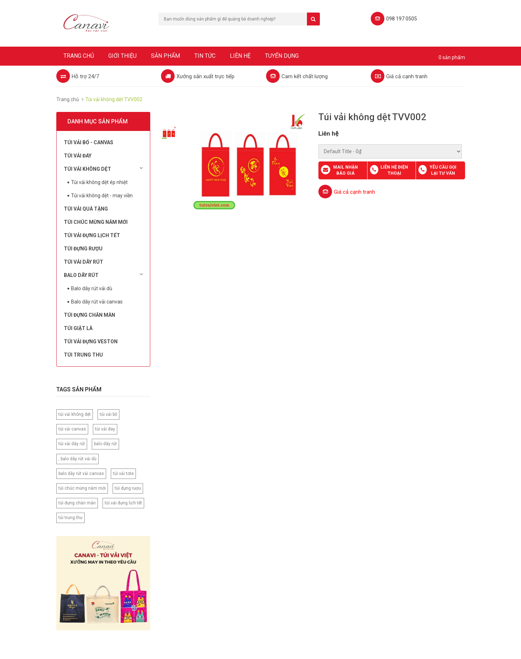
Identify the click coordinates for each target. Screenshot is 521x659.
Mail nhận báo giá (345, 170)
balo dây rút (105, 443)
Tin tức (204, 55)
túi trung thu (70, 517)
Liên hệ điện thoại (394, 170)
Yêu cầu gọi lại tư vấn (443, 170)
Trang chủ (78, 55)
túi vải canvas (72, 429)
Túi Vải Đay (77, 156)
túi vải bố (108, 414)
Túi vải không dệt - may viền (102, 195)
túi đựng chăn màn (77, 502)
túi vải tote (123, 473)
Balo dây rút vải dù (91, 288)
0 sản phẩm (452, 57)
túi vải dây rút (71, 443)
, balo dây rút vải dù (77, 458)
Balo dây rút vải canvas (97, 302)
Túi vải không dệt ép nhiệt (99, 182)
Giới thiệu (122, 55)
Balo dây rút (103, 275)
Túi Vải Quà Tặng (86, 209)
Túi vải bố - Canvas (88, 142)
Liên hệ (240, 55)
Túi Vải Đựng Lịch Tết (92, 235)
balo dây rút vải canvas (81, 473)
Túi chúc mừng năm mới (96, 222)
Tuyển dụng (282, 55)
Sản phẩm (165, 55)
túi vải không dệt (74, 414)
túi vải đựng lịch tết (123, 502)
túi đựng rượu (128, 488)
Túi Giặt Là (78, 328)
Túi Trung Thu (83, 355)
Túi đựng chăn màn (89, 315)
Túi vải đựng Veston (91, 341)
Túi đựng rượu (83, 248)
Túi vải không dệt (103, 168)
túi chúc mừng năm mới (82, 488)
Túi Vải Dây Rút (83, 262)
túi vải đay (105, 429)
